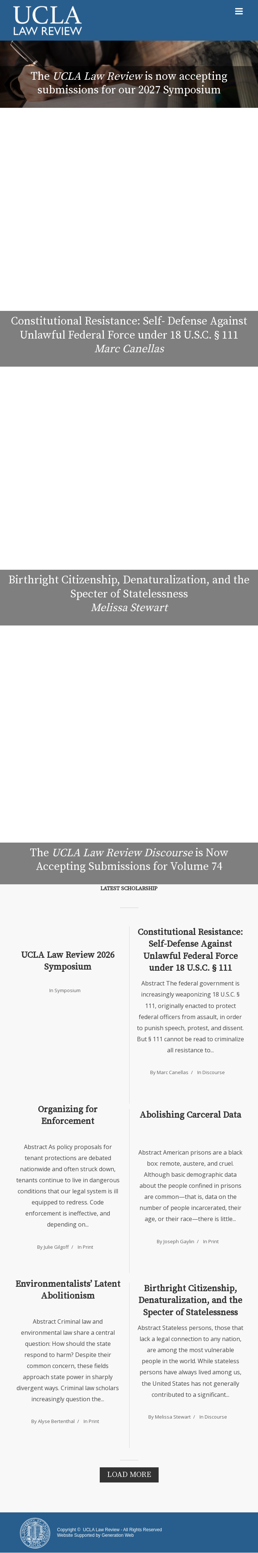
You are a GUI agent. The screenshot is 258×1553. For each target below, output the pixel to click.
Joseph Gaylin (178, 1241)
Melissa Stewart (173, 1416)
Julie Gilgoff (56, 1247)
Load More (129, 1475)
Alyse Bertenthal (56, 1421)
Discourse (213, 1072)
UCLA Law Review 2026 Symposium (67, 961)
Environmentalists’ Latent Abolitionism (67, 1290)
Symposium (67, 990)
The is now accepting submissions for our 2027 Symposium (129, 83)
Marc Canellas (172, 1072)
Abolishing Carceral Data (190, 1115)
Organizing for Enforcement (68, 1115)
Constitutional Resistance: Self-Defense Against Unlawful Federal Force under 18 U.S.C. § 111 (190, 950)
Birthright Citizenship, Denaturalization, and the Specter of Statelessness (190, 1300)
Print (88, 1247)
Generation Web (118, 1535)
